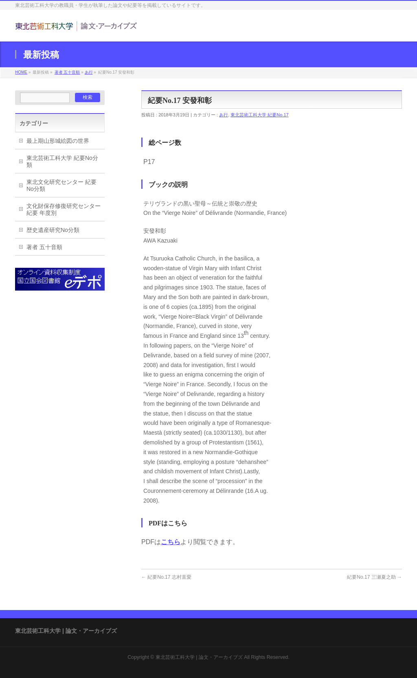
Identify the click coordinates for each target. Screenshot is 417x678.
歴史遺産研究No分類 (52, 230)
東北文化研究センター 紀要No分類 (61, 185)
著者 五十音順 (67, 72)
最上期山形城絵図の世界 (57, 141)
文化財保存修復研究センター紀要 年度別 (63, 209)
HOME (21, 72)
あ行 (89, 72)
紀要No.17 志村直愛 (166, 577)
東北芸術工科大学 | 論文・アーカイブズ (199, 657)
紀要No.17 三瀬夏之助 (374, 577)
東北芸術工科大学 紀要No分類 (62, 161)
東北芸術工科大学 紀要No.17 (259, 114)
